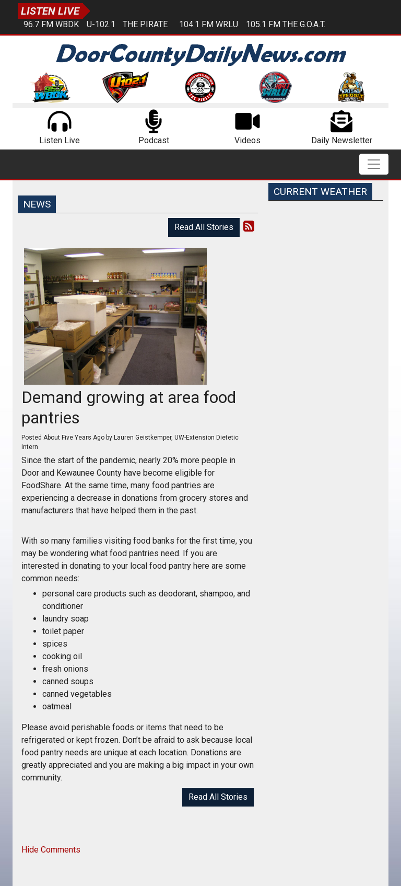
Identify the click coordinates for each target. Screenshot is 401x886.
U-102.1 (101, 24)
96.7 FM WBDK (51, 24)
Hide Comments (50, 850)
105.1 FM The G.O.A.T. (285, 24)
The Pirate (145, 24)
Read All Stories (203, 227)
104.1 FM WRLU (208, 24)
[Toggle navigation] (373, 164)
